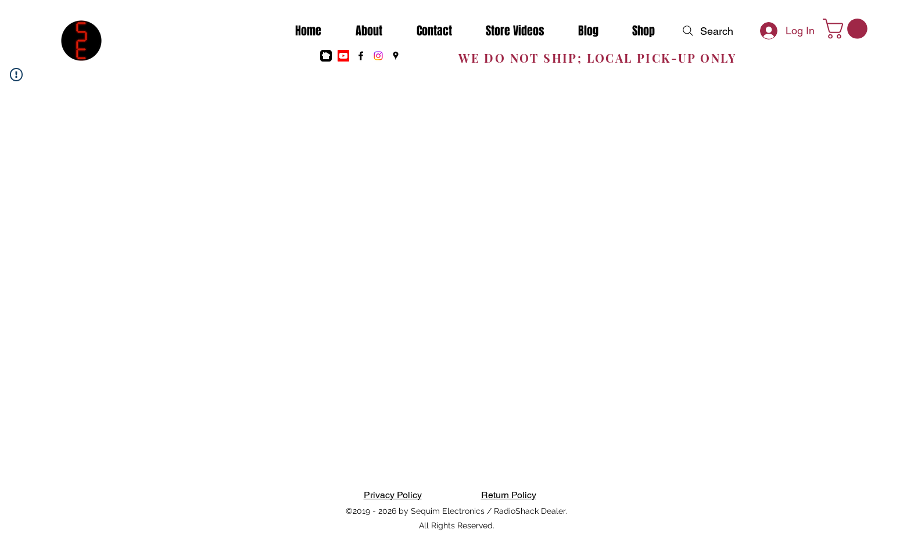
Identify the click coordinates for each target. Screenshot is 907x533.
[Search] (706, 31)
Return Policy (508, 494)
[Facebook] (361, 56)
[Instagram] (378, 56)
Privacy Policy (393, 494)
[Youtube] (343, 56)
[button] (847, 29)
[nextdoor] (326, 56)
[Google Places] (395, 56)
